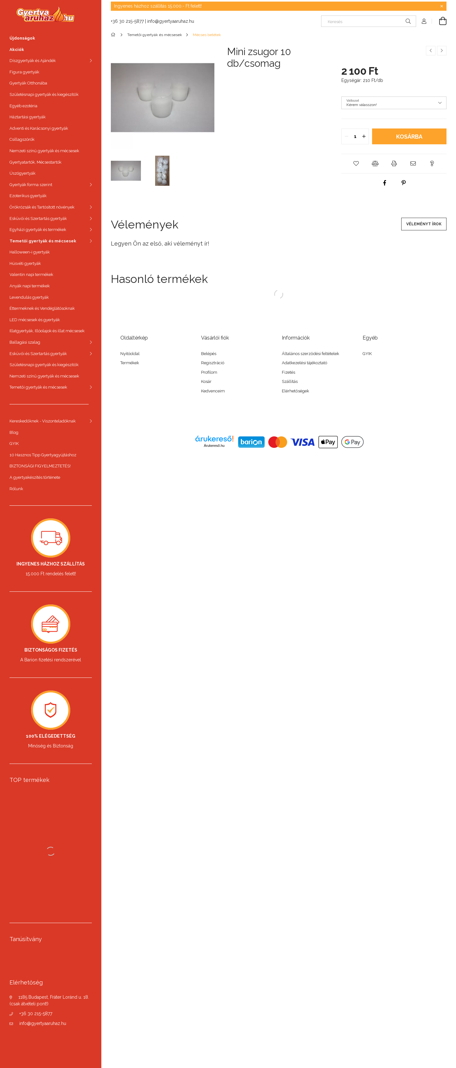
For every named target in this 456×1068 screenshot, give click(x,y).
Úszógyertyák (22, 173)
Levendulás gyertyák (29, 297)
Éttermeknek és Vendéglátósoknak (42, 308)
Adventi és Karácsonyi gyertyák (39, 128)
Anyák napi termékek (30, 286)
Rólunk (16, 488)
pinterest (167, 415)
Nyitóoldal (130, 353)
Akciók (17, 49)
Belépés (208, 353)
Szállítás (290, 381)
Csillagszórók (22, 139)
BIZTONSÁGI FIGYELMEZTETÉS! (40, 466)
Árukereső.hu (214, 445)
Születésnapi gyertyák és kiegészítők (44, 94)
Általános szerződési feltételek (310, 353)
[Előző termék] (430, 50)
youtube (181, 415)
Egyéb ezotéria (23, 105)
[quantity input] (355, 136)
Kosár (206, 381)
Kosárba (409, 136)
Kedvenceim (213, 391)
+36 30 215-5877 (35, 1013)
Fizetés (288, 372)
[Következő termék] (441, 50)
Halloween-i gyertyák (30, 252)
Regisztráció (212, 362)
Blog (14, 432)
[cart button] (439, 21)
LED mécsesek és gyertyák (35, 319)
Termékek (129, 362)
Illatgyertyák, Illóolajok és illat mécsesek (47, 330)
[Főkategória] (114, 35)
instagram (139, 415)
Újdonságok (22, 38)
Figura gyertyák (24, 72)
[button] (356, 163)
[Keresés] (368, 21)
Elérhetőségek (295, 391)
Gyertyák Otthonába (28, 83)
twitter (153, 415)
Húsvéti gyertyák (25, 263)
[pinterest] (403, 183)
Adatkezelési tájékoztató (304, 362)
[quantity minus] (346, 136)
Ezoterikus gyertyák (28, 195)
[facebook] (384, 183)
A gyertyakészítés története (35, 477)
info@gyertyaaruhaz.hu (42, 1023)
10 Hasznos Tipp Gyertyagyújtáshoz (43, 455)
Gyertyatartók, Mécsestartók (35, 162)
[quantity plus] (364, 136)
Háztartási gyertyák (28, 117)
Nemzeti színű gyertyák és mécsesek (44, 150)
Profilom (209, 372)
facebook (125, 415)
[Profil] (424, 21)
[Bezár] (441, 6)
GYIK (14, 443)
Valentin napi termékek (31, 274)
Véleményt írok (423, 224)
